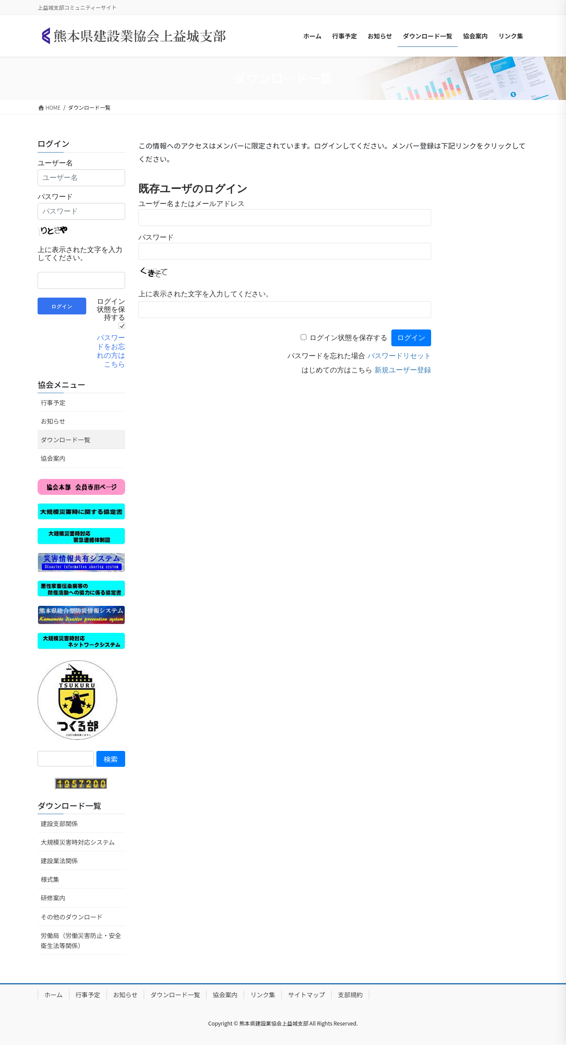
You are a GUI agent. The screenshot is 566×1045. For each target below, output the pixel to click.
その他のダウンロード (72, 916)
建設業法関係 (59, 860)
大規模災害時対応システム (78, 842)
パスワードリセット (399, 356)
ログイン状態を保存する (348, 337)
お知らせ (53, 421)
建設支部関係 (59, 823)
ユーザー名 (55, 163)
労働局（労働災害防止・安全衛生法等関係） (81, 940)
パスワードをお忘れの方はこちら (111, 351)
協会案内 (53, 458)
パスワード (156, 237)
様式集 (50, 879)
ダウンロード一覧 (65, 439)
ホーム (53, 994)
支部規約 (350, 994)
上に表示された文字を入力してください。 (205, 294)
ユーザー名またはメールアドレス (191, 203)
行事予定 (53, 402)
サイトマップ (306, 994)
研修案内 (53, 897)
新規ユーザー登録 (403, 370)
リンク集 (262, 994)
